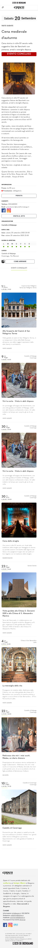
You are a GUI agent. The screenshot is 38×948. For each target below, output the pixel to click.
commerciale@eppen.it (17, 917)
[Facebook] (4, 210)
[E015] (16, 925)
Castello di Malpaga (9, 254)
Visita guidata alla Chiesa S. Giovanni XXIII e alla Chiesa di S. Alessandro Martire (19, 613)
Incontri (5, 775)
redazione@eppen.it (17, 915)
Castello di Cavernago (12, 828)
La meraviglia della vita (12, 686)
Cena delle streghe (11, 541)
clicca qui (22, 920)
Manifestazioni (7, 558)
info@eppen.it (16, 913)
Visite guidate (7, 26)
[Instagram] (9, 210)
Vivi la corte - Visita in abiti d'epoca (18, 401)
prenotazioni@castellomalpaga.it (17, 207)
